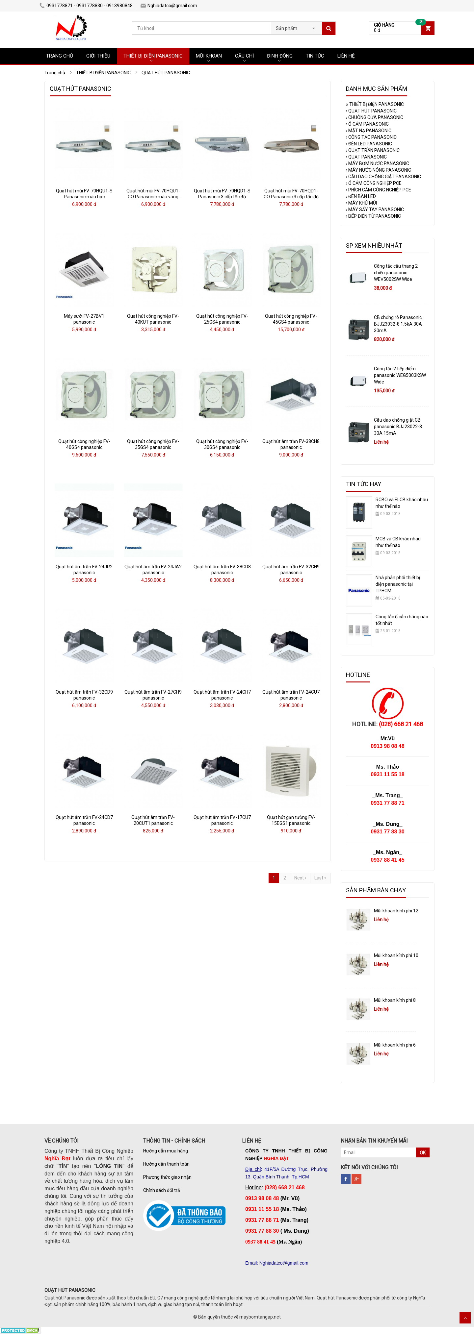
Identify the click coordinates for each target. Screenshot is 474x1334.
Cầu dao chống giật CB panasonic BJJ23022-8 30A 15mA (398, 426)
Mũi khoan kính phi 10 (396, 955)
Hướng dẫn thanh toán (166, 1164)
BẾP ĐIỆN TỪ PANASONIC (373, 216)
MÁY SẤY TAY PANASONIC (375, 209)
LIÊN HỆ (346, 56)
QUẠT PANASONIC (366, 157)
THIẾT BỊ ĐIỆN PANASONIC (153, 56)
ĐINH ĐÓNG (280, 56)
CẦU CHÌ (244, 56)
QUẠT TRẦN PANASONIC (373, 150)
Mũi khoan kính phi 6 (395, 1045)
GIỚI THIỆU (98, 56)
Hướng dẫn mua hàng (165, 1150)
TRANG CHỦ (59, 56)
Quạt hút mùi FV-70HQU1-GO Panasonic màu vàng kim (153, 196)
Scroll (465, 1317)
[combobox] (296, 26)
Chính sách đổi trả (161, 1190)
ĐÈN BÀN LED (361, 196)
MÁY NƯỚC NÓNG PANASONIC (378, 170)
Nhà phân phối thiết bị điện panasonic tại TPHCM (398, 584)
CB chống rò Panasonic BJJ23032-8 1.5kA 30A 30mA (398, 324)
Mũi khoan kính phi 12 (396, 910)
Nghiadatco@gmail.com (169, 5)
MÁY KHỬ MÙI (361, 203)
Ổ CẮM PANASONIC (367, 124)
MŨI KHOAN (209, 56)
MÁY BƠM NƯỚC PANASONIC (377, 163)
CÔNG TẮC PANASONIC (371, 137)
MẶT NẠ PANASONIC (368, 130)
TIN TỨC (315, 56)
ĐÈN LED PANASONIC (369, 143)
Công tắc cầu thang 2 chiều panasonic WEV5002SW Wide (396, 272)
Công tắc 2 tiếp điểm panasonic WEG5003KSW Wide (400, 375)
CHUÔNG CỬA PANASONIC (374, 117)
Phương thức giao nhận (167, 1177)
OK (423, 1152)
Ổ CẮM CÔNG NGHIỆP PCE (374, 183)
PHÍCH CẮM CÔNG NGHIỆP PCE (378, 189)
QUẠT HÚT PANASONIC (371, 110)
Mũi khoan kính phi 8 (395, 1000)
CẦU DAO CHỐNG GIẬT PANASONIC (383, 176)
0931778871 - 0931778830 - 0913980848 (86, 5)
